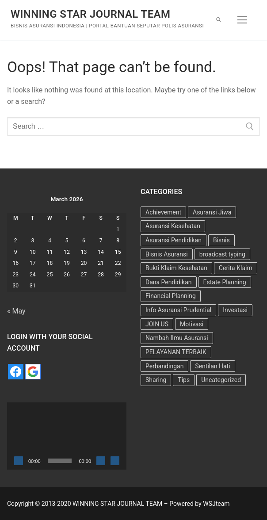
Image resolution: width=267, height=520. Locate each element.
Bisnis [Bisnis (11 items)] (221, 240)
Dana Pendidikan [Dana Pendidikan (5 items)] (168, 282)
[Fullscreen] (115, 460)
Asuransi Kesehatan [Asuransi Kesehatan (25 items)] (172, 225)
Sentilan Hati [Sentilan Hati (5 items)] (212, 366)
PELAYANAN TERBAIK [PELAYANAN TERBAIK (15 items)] (175, 352)
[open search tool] (218, 19)
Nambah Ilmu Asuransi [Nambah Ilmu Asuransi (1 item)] (176, 337)
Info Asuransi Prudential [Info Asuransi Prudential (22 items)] (178, 310)
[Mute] (100, 460)
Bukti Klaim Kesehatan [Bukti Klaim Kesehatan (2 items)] (176, 267)
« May (16, 311)
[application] (66, 436)
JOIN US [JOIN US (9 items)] (156, 324)
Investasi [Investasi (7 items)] (235, 310)
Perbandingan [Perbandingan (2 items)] (164, 366)
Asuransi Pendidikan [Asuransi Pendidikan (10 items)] (173, 240)
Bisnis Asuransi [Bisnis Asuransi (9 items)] (166, 254)
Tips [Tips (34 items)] (184, 379)
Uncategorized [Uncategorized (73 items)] (221, 379)
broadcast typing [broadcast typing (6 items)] (222, 254)
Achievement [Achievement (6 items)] (163, 212)
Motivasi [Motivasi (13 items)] (191, 324)
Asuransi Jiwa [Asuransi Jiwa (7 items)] (212, 212)
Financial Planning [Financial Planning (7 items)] (170, 295)
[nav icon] (242, 20)
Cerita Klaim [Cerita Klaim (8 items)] (235, 267)
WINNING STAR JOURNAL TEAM (90, 14)
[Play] (18, 460)
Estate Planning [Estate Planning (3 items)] (224, 282)
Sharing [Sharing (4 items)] (155, 379)
